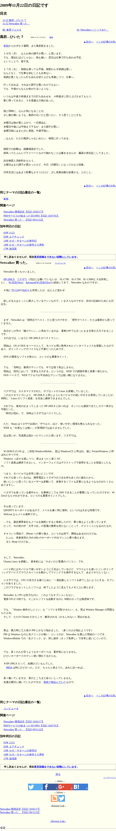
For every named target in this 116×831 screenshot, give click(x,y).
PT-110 (15, 290)
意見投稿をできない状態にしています (55, 257)
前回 (5, 45)
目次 (3, 13)
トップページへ (109, 778)
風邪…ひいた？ (12, 37)
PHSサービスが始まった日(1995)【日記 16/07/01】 (31, 215)
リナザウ (22, 279)
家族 (51, 37)
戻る (58, 774)
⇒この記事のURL (106, 41)
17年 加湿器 (10, 248)
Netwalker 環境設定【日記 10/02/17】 (23, 211)
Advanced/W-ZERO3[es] (38, 282)
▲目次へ (88, 41)
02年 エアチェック (13, 236)
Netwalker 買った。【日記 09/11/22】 (23, 219)
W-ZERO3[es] (15, 282)
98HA (9, 667)
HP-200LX (9, 279)
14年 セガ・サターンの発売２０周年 (23, 244)
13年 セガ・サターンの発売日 (20, 240)
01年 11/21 (9, 232)
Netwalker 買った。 (14, 262)
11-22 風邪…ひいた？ (14, 20)
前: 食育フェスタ (12, 29)
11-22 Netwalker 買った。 (16, 23)
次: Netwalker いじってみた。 (93, 29)
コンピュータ (60, 263)
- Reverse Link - (58, 821)
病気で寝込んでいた (55, 682)
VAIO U (25, 290)
